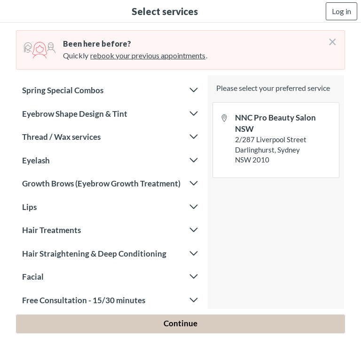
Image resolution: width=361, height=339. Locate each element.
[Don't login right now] (329, 38)
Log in (341, 11)
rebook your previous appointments (147, 55)
